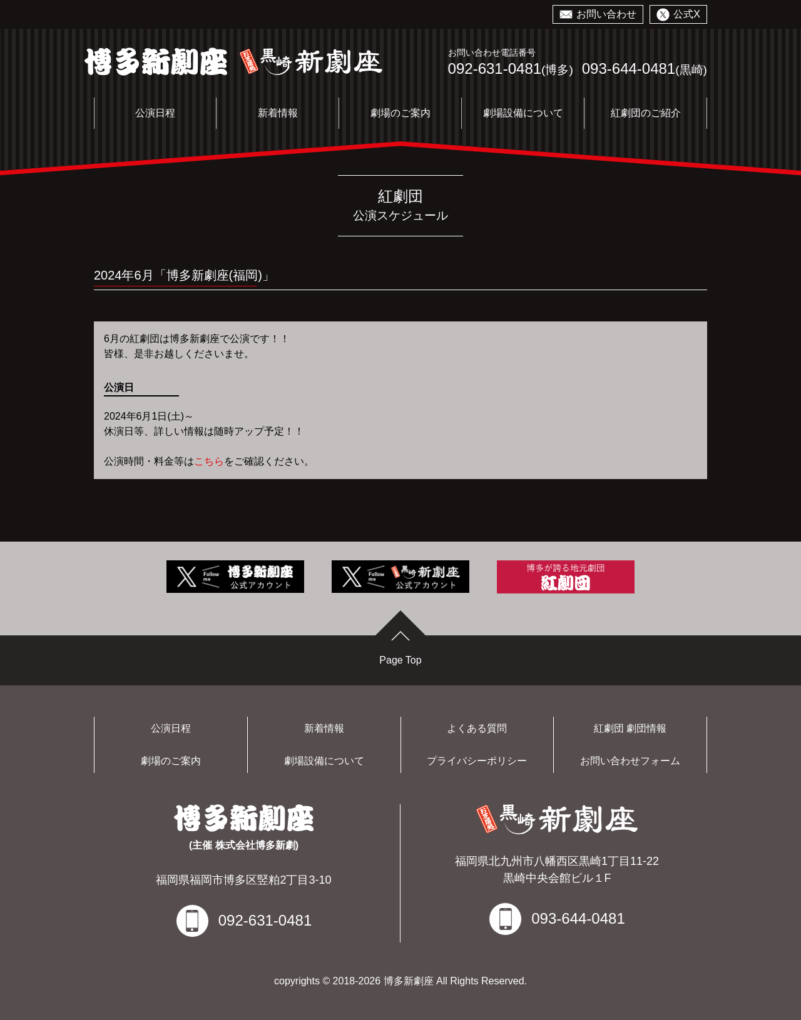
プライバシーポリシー (477, 760)
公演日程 (155, 113)
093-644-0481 (628, 68)
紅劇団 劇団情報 (630, 728)
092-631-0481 (494, 68)
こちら (209, 461)
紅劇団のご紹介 (646, 113)
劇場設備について (523, 113)
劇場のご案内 (400, 113)
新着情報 (278, 113)
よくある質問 (477, 728)
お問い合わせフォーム (630, 760)
